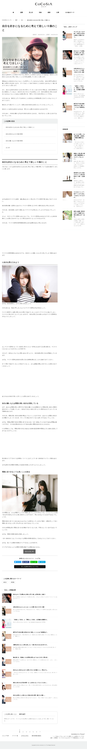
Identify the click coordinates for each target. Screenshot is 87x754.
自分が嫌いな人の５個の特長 (14, 140)
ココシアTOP (5, 737)
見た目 (31, 12)
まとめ (8, 147)
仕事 (57, 12)
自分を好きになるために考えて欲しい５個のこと (20, 127)
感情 (48, 12)
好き (5, 582)
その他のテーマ (69, 12)
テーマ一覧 (15, 737)
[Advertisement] (30, 184)
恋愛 (22, 12)
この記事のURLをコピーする (29, 566)
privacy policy (24, 737)
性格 (40, 12)
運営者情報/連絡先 (36, 737)
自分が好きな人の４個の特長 (14, 134)
